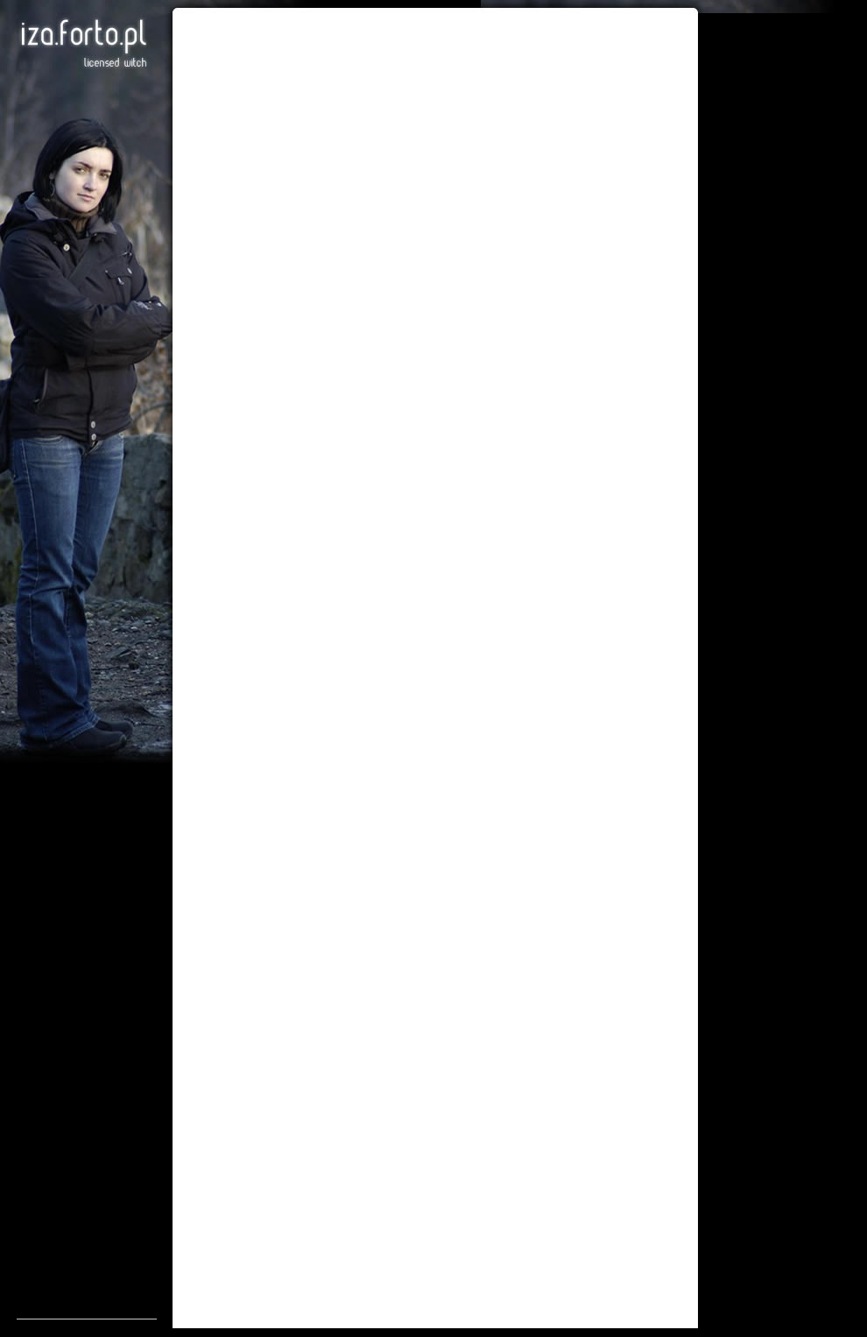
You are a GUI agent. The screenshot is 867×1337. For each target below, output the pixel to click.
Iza (83, 43)
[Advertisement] (87, 1056)
